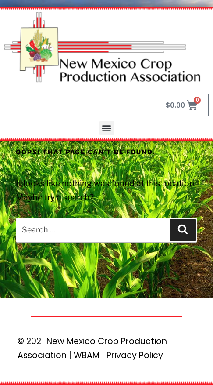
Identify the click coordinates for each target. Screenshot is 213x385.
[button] (106, 128)
